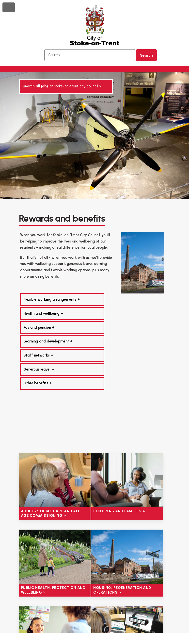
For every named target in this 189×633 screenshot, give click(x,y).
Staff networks (36, 355)
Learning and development (46, 341)
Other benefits (35, 383)
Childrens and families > (119, 511)
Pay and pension (37, 327)
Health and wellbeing (41, 313)
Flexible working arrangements (49, 299)
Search (146, 55)
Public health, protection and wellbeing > (53, 589)
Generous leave (36, 369)
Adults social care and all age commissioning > (50, 513)
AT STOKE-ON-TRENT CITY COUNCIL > (62, 86)
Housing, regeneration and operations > (122, 589)
